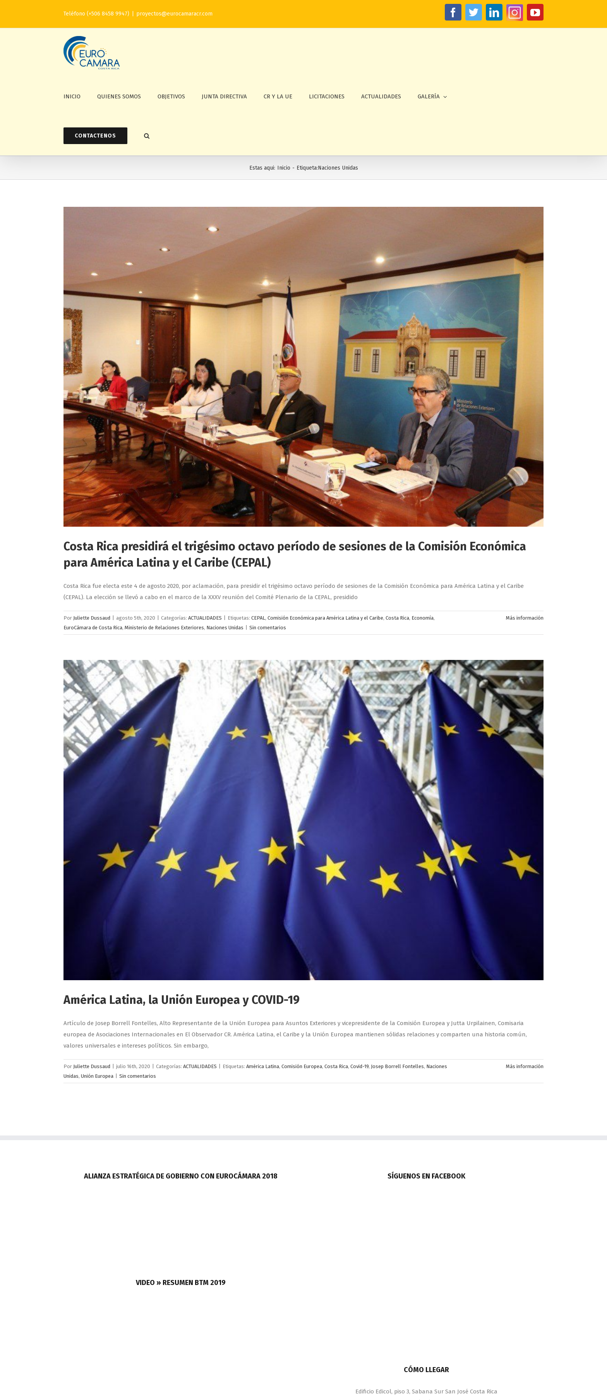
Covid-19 (359, 1066)
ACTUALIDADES (205, 618)
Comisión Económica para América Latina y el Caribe (325, 618)
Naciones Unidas (224, 627)
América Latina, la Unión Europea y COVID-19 (181, 1000)
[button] (146, 135)
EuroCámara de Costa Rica (92, 627)
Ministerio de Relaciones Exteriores (164, 627)
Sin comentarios (267, 627)
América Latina (262, 1066)
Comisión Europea (301, 1066)
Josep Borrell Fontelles (397, 1066)
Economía (423, 618)
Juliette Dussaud (91, 618)
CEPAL (258, 618)
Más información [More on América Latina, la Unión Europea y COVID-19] (525, 1066)
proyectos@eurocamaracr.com (174, 13)
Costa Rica (397, 618)
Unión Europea (97, 1076)
